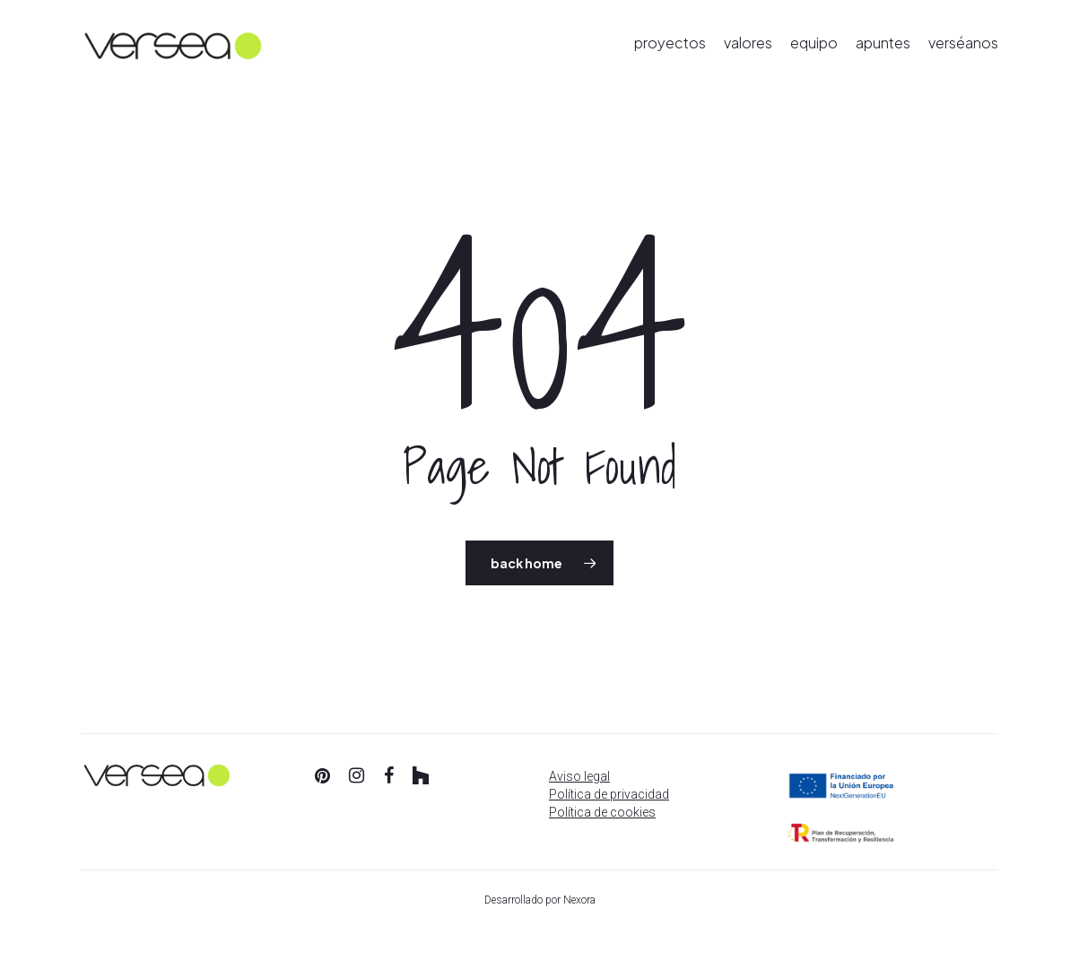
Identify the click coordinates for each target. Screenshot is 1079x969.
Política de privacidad (609, 794)
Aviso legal (579, 776)
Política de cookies (602, 812)
